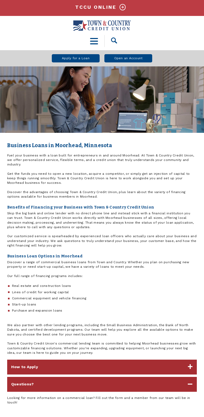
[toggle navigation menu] (94, 41)
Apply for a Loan (76, 58)
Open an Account (128, 58)
